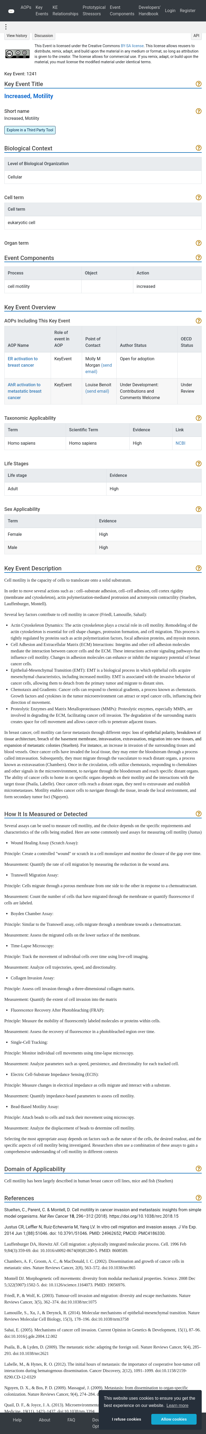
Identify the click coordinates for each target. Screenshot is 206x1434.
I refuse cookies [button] (126, 1419)
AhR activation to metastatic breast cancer (25, 391)
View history (17, 36)
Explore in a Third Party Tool (30, 130)
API (196, 36)
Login (170, 10)
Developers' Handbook (150, 10)
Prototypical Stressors (94, 10)
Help (17, 1419)
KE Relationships (65, 10)
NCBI (180, 443)
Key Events (42, 10)
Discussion (44, 36)
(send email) (97, 391)
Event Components (122, 10)
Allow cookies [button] (174, 1419)
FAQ (71, 1419)
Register (188, 10)
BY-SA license (132, 46)
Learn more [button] (178, 1405)
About (44, 1419)
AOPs (26, 7)
